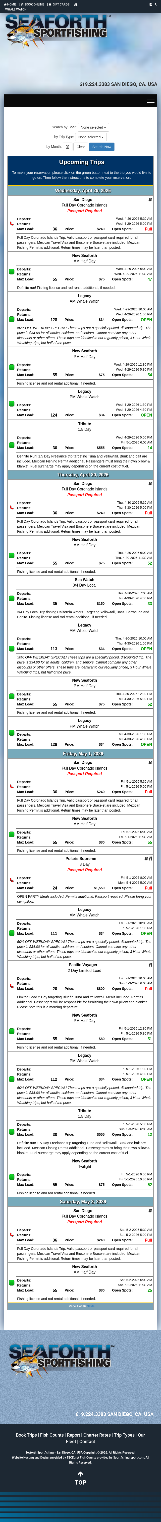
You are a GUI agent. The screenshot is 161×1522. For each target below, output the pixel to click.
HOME (10, 4)
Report (73, 1435)
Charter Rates (97, 1435)
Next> (91, 1306)
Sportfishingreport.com (128, 1457)
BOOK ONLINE (32, 4)
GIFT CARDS (59, 4)
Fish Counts (52, 1435)
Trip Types (124, 1435)
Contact (87, 1441)
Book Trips (26, 1435)
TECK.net (73, 1457)
